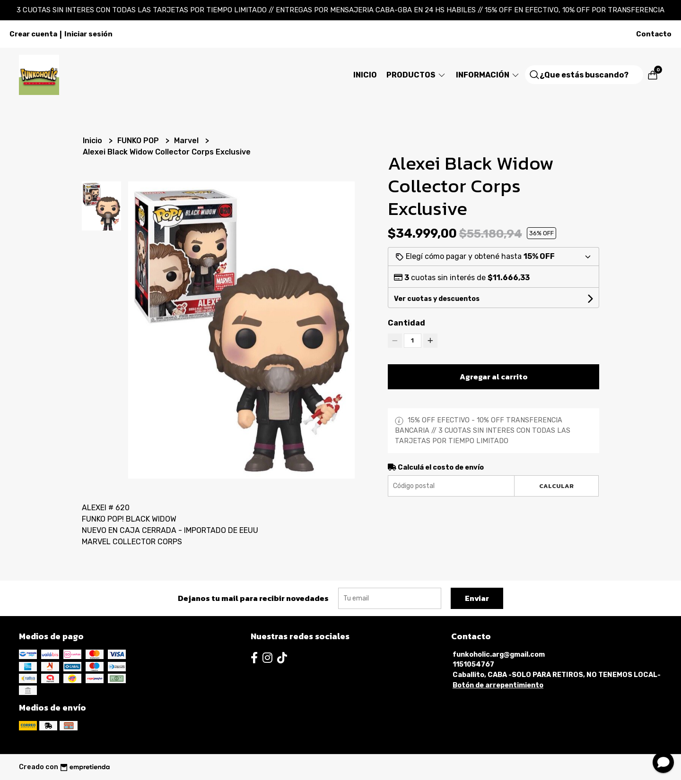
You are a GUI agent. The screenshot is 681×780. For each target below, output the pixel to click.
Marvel (187, 140)
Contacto (654, 34)
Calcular (556, 485)
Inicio (365, 74)
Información (488, 74)
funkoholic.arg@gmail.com (499, 655)
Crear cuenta (33, 34)
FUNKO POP (139, 140)
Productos (416, 74)
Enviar (477, 598)
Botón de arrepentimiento (498, 685)
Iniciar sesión (88, 34)
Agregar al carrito (494, 376)
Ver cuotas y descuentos (437, 299)
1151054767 (473, 664)
